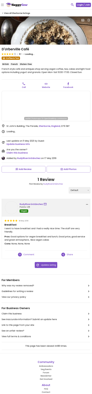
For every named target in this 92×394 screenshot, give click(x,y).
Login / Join (83, 4)
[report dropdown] (87, 204)
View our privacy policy (46, 297)
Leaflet (28, 118)
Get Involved (46, 379)
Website (46, 87)
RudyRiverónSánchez (29, 158)
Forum (46, 372)
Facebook (68, 87)
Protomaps (36, 118)
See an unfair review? (46, 330)
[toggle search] (72, 4)
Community (46, 362)
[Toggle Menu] (2, 5)
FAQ (46, 388)
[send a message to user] (45, 204)
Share (67, 254)
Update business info (18, 144)
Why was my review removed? (46, 285)
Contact (46, 392)
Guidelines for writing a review (46, 291)
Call (24, 87)
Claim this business (17, 152)
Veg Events (46, 369)
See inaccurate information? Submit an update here (46, 319)
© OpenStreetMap (49, 118)
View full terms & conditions (46, 336)
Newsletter (46, 375)
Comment (26, 254)
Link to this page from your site (46, 325)
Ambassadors (46, 366)
